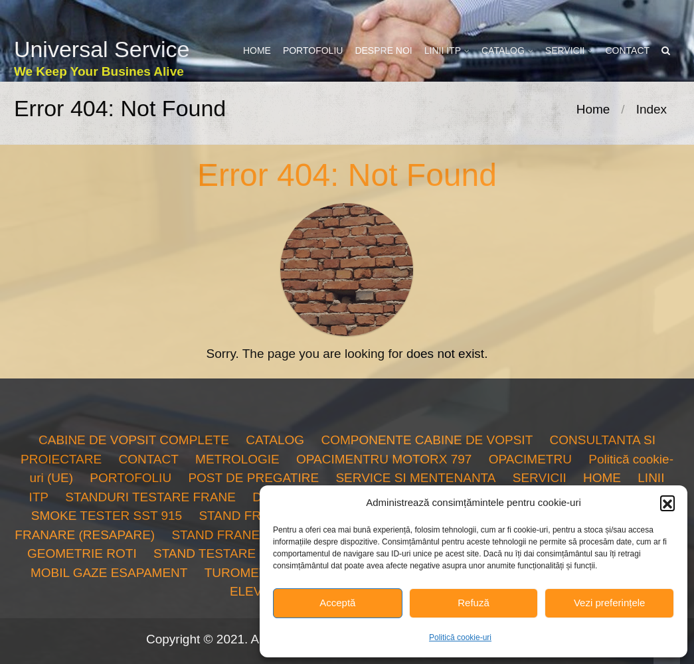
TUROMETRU (245, 573)
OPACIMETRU (530, 459)
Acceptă (337, 602)
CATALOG (503, 50)
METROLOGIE (237, 459)
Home (593, 109)
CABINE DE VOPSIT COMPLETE (134, 440)
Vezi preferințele (610, 602)
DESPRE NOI (383, 50)
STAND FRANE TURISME (245, 535)
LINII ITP (442, 50)
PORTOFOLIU (313, 50)
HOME (257, 50)
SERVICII (565, 50)
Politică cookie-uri (460, 637)
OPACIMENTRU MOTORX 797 (384, 459)
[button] (667, 502)
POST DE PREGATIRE (253, 478)
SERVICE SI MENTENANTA (415, 478)
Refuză (473, 602)
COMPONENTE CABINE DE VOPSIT (427, 440)
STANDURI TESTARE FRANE (150, 497)
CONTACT (627, 50)
